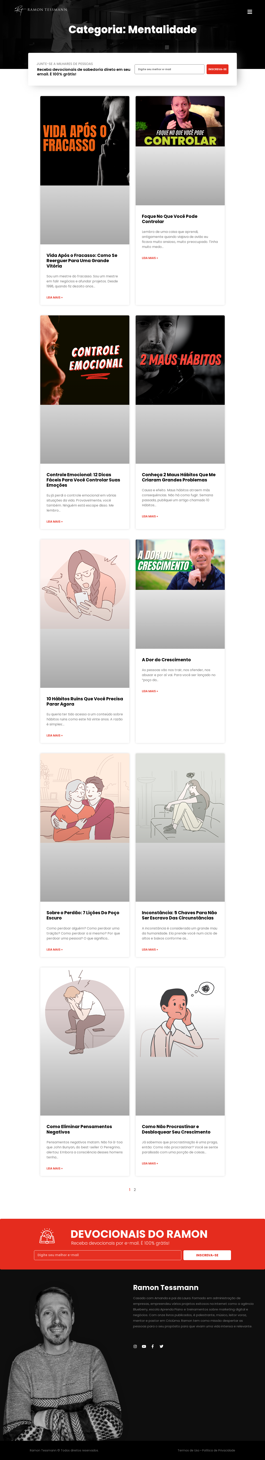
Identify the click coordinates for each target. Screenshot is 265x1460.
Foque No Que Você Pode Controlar (169, 219)
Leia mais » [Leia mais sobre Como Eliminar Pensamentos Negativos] (55, 1168)
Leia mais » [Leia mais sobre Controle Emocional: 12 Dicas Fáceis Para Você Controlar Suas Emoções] (55, 521)
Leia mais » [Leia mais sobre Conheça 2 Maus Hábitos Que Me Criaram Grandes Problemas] (150, 516)
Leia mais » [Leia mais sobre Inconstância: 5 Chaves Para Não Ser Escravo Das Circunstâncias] (150, 949)
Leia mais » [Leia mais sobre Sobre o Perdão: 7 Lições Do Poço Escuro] (55, 949)
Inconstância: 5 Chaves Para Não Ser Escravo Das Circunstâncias (179, 915)
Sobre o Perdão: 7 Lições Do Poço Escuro (83, 915)
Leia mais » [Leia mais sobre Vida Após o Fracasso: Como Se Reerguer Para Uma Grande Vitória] (55, 297)
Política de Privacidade (218, 1450)
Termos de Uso (188, 1450)
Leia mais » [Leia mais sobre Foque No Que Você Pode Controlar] (150, 258)
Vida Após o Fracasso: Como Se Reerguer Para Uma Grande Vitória (82, 260)
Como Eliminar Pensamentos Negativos (79, 1129)
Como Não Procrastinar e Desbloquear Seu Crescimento (176, 1129)
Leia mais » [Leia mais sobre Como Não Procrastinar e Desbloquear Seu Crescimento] (150, 1163)
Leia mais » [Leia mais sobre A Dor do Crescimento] (150, 691)
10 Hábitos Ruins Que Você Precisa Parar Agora (85, 701)
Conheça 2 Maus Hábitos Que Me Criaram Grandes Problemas (179, 477)
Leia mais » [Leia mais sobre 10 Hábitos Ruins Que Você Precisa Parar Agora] (55, 735)
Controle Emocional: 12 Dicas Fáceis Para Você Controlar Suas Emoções (83, 480)
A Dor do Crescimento (166, 660)
